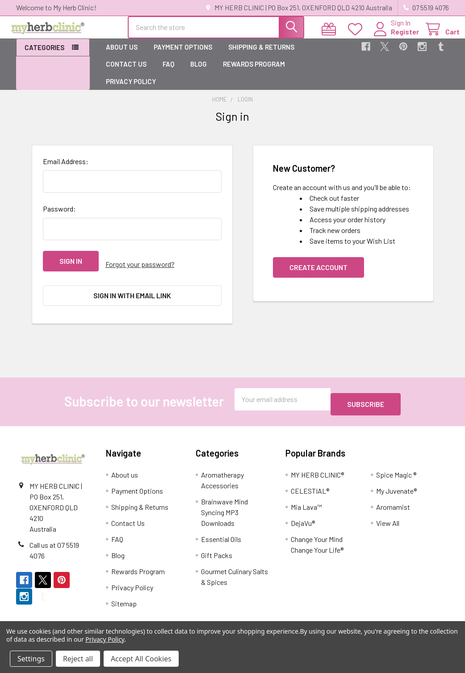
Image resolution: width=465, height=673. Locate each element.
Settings (31, 659)
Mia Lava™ (306, 496)
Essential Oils (221, 529)
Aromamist (393, 496)
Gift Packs (216, 545)
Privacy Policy (131, 89)
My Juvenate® (396, 480)
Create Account (318, 275)
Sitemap (124, 593)
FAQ (168, 72)
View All (387, 512)
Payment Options (183, 55)
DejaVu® (303, 512)
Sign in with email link (132, 296)
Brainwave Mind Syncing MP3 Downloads (224, 502)
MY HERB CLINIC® (317, 464)
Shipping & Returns (261, 55)
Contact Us (126, 72)
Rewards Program (254, 72)
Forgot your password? (140, 269)
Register (394, 37)
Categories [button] (44, 55)
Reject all (78, 659)
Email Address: (65, 169)
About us (122, 55)
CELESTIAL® (310, 480)
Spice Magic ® (396, 464)
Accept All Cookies (141, 659)
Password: (59, 216)
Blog (198, 72)
